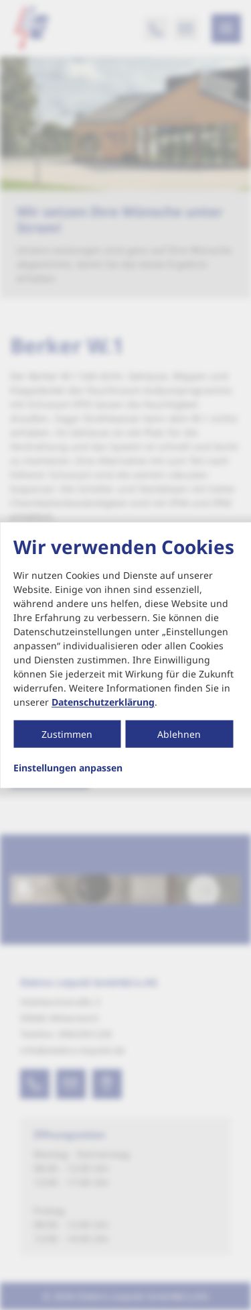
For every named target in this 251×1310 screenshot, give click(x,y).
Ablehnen (179, 734)
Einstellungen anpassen (67, 768)
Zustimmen (66, 734)
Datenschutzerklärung (103, 702)
